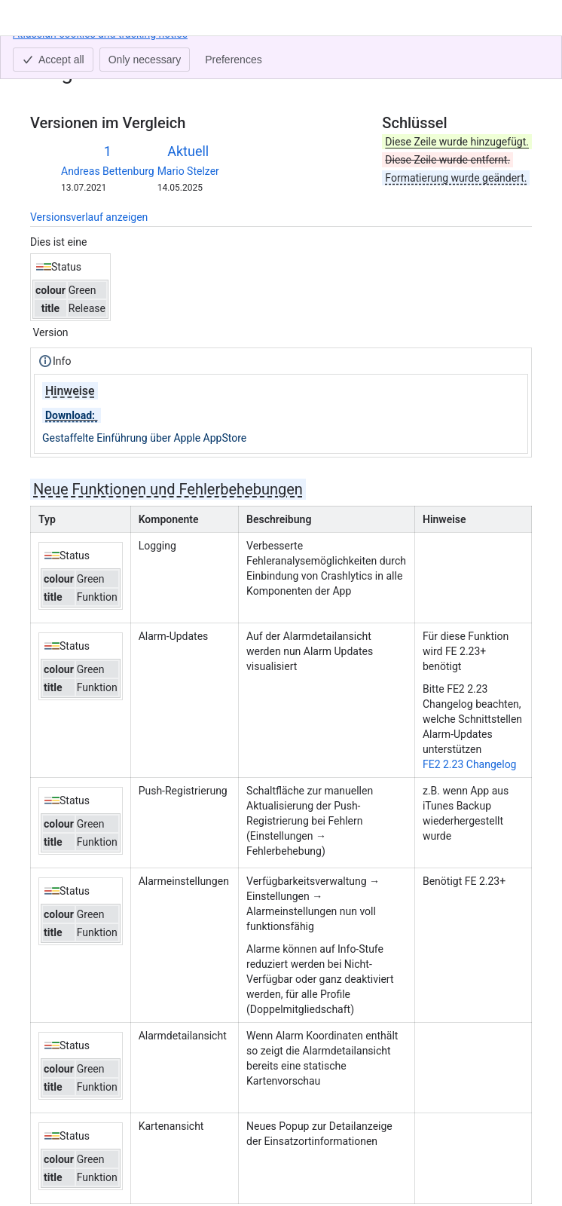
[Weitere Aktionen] (517, 55)
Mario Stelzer (188, 171)
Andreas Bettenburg (107, 171)
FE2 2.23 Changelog (470, 764)
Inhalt (43, 51)
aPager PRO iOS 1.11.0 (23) (151, 51)
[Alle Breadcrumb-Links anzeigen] (71, 51)
